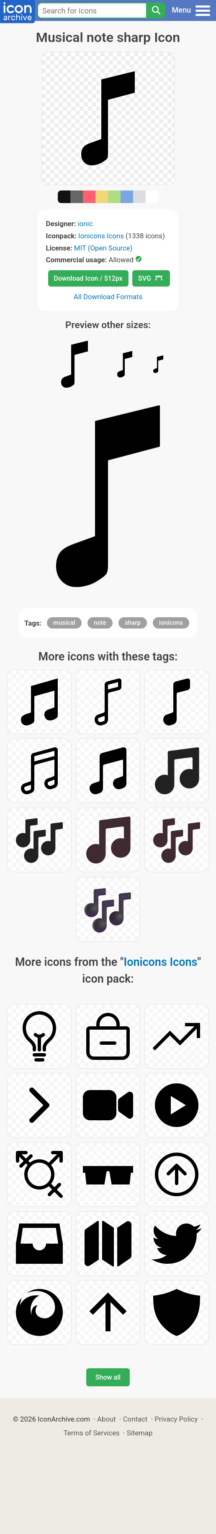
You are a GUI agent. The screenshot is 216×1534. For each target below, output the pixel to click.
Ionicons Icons (101, 236)
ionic (85, 223)
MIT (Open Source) (103, 248)
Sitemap (140, 1433)
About (106, 1419)
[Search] (155, 10)
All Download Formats (108, 296)
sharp (133, 622)
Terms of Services (92, 1433)
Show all (108, 1377)
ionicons (171, 622)
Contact (135, 1419)
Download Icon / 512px (88, 278)
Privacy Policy (176, 1419)
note (100, 622)
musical (64, 622)
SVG (150, 278)
